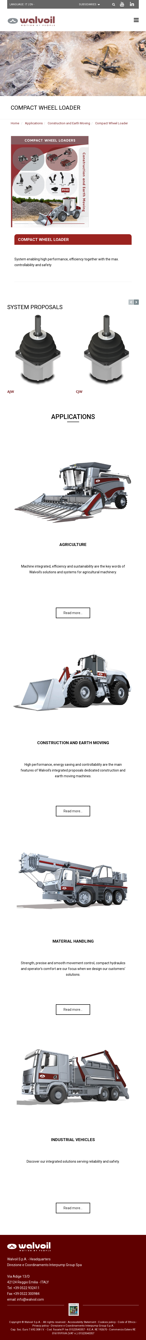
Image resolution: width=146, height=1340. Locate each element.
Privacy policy (40, 1325)
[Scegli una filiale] (91, 4)
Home (15, 123)
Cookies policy (107, 1322)
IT (26, 4)
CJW (79, 391)
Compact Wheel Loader (111, 123)
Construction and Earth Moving (69, 123)
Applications (34, 123)
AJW (10, 391)
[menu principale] (136, 20)
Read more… (73, 613)
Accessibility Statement (82, 1322)
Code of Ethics (126, 1322)
